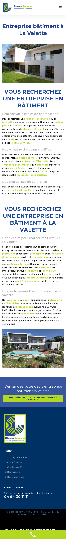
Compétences (13, 462)
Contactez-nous (14, 477)
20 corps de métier (16, 457)
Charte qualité (13, 467)
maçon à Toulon (16, 168)
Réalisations (12, 472)
